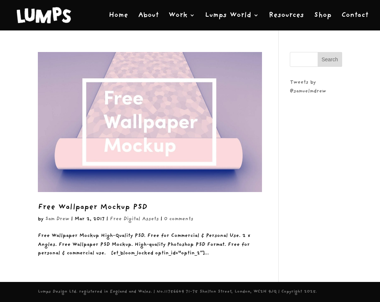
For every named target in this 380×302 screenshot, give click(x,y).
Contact (354, 16)
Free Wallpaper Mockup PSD (92, 207)
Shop (322, 16)
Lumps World (228, 16)
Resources (286, 16)
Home (118, 16)
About (148, 16)
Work (177, 16)
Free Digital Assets (134, 219)
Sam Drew (57, 219)
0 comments (178, 219)
